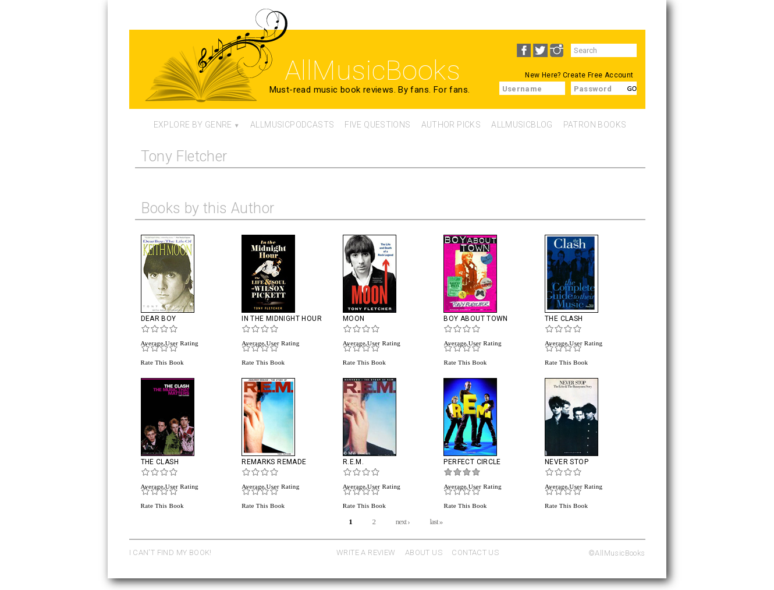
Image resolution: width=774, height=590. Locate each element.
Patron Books (595, 124)
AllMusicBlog (522, 124)
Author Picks (451, 124)
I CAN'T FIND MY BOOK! (170, 552)
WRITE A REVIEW (365, 552)
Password (593, 88)
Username (522, 88)
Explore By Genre (193, 124)
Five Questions (377, 124)
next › (403, 521)
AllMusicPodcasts (292, 124)
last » (435, 521)
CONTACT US (475, 552)
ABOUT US (423, 552)
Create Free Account (598, 75)
